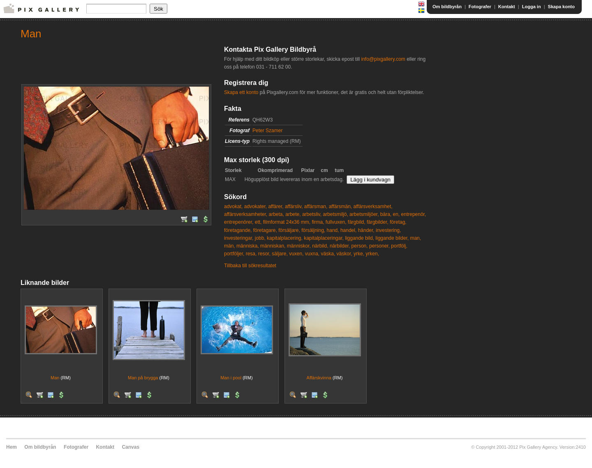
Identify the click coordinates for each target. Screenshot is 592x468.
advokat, (233, 206)
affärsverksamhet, (373, 206)
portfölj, (399, 246)
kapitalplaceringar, (324, 238)
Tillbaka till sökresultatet (250, 265)
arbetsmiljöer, (364, 214)
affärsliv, (294, 206)
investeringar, (238, 238)
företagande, (238, 230)
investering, (388, 230)
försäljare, (289, 230)
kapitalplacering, (285, 238)
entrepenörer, (238, 222)
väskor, (344, 254)
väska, (328, 254)
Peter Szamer (267, 130)
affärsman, (315, 206)
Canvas (130, 447)
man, (415, 238)
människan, (272, 246)
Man (55, 377)
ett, (258, 222)
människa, (247, 246)
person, (360, 246)
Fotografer (480, 6)
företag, (398, 222)
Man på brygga (143, 377)
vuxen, (296, 254)
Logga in (531, 6)
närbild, (320, 246)
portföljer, (234, 254)
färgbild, (356, 222)
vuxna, (312, 254)
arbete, (293, 214)
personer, (379, 246)
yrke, (359, 254)
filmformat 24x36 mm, (286, 222)
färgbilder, (377, 222)
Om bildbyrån (447, 6)
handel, (348, 230)
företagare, (265, 230)
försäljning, (313, 230)
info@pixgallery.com (383, 59)
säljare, (280, 254)
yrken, (372, 254)
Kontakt (506, 6)
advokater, (255, 206)
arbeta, (276, 214)
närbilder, (340, 246)
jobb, (260, 238)
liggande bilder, (392, 238)
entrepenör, (413, 214)
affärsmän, (340, 206)
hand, (333, 230)
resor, (264, 254)
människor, (299, 246)
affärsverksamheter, (245, 214)
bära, (385, 214)
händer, (366, 230)
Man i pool (230, 377)
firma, (318, 222)
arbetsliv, (311, 214)
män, (229, 246)
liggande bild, (359, 238)
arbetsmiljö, (335, 214)
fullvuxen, (336, 222)
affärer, (275, 206)
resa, (251, 254)
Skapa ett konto (241, 92)
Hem (11, 447)
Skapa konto (561, 6)
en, (396, 214)
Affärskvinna (319, 377)
